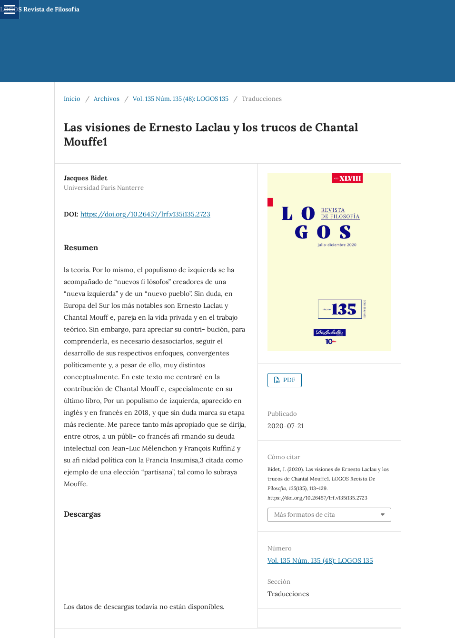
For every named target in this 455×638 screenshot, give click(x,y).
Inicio (72, 99)
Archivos (106, 99)
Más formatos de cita (304, 514)
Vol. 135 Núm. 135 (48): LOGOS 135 (180, 99)
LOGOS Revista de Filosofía (39, 9)
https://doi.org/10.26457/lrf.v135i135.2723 (145, 214)
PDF (288, 380)
